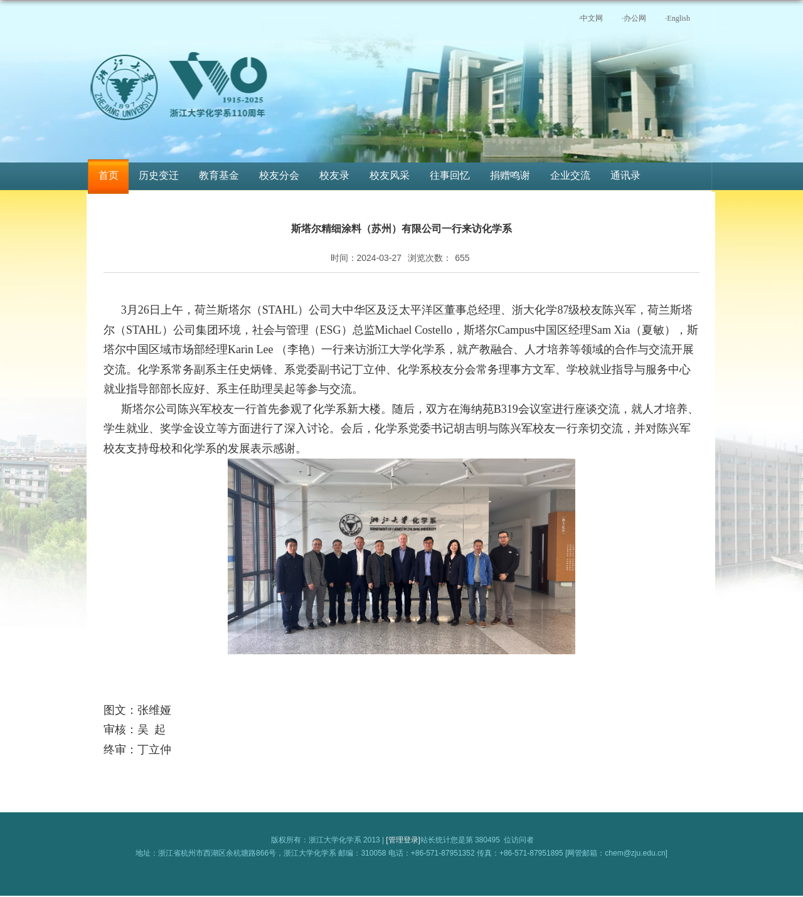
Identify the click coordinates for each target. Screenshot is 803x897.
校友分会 (279, 175)
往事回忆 (450, 175)
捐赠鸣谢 (510, 175)
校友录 (334, 175)
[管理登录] (403, 840)
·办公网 (634, 18)
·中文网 (590, 18)
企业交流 (570, 175)
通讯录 (625, 175)
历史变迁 (159, 175)
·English (677, 18)
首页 (108, 175)
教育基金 (219, 175)
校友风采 (390, 175)
